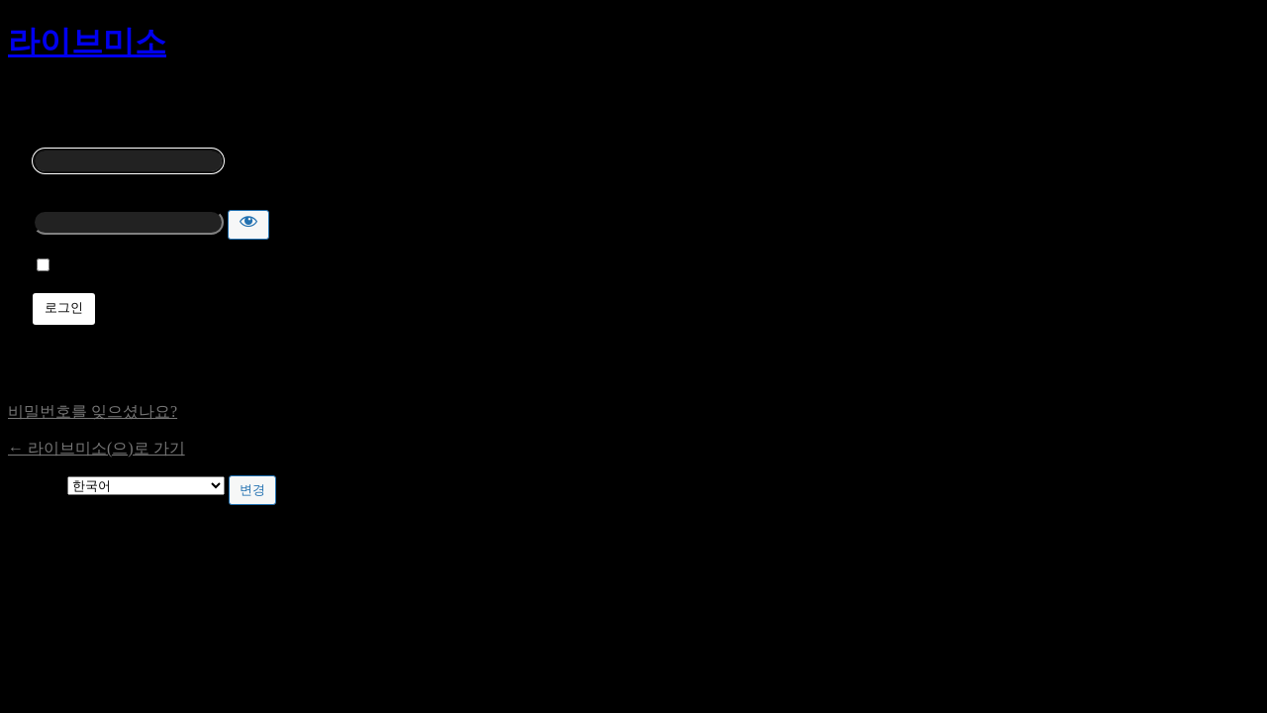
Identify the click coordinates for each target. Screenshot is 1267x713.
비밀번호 (64, 198)
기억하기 (88, 265)
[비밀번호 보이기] (248, 225)
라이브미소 (87, 41)
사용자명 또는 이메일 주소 (126, 137)
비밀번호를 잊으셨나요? (92, 411)
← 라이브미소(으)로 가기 (96, 448)
